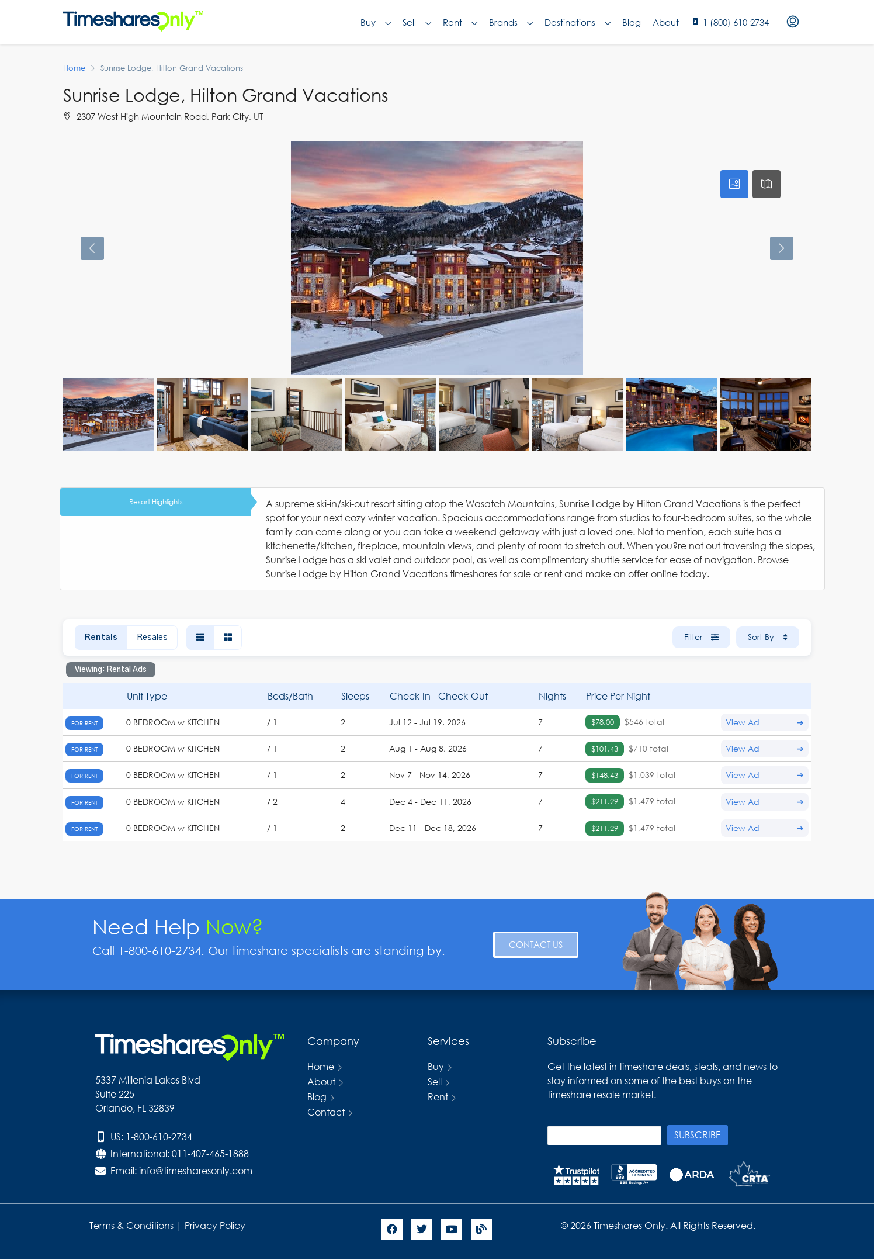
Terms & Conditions (131, 1225)
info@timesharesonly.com (195, 1170)
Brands (511, 22)
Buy (375, 22)
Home (320, 1066)
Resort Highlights (156, 502)
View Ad (765, 722)
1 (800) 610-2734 (736, 22)
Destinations (577, 22)
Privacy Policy (216, 1225)
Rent (460, 22)
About (666, 22)
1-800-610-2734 (159, 1136)
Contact (326, 1112)
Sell (417, 22)
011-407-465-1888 (210, 1153)
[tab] (734, 184)
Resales (152, 638)
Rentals (101, 638)
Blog (631, 22)
